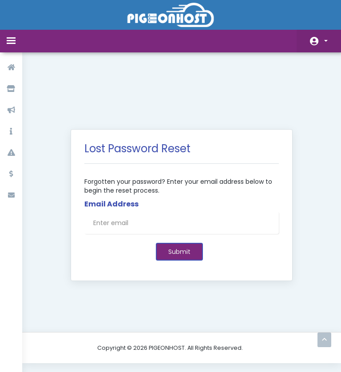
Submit (179, 206)
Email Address (111, 158)
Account (326, 41)
